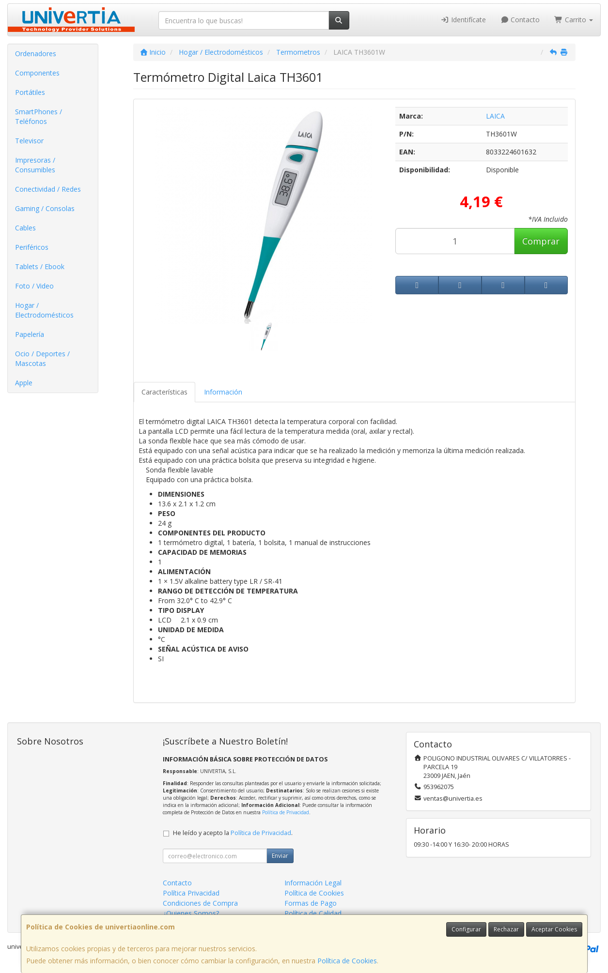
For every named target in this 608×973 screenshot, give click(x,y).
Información (223, 391)
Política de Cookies (347, 960)
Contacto (520, 19)
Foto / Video (34, 285)
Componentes (37, 72)
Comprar (541, 241)
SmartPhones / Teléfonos (38, 116)
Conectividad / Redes (48, 189)
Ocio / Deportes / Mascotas (42, 358)
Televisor (29, 140)
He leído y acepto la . (233, 833)
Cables (25, 227)
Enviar (280, 855)
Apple (23, 382)
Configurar (466, 929)
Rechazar (506, 929)
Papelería (29, 334)
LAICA (495, 116)
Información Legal (313, 882)
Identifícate (463, 19)
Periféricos (31, 247)
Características (164, 391)
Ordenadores (35, 53)
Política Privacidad (191, 892)
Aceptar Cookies (554, 929)
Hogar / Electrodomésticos (44, 310)
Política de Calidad (313, 913)
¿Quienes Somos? (191, 913)
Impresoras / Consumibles (35, 164)
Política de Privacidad (285, 812)
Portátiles (30, 92)
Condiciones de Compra (200, 903)
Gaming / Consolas (45, 208)
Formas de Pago (310, 903)
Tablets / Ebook (39, 266)
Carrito (573, 19)
